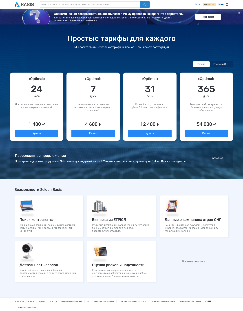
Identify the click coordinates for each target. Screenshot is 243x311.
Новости (53, 301)
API (87, 301)
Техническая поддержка (71, 301)
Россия (201, 64)
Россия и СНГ (221, 64)
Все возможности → (194, 261)
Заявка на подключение (104, 301)
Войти (197, 4)
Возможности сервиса (24, 301)
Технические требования (190, 301)
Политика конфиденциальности (132, 301)
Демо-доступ (209, 4)
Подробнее (208, 16)
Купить (37, 133)
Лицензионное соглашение (163, 301)
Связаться (217, 158)
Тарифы (41, 301)
